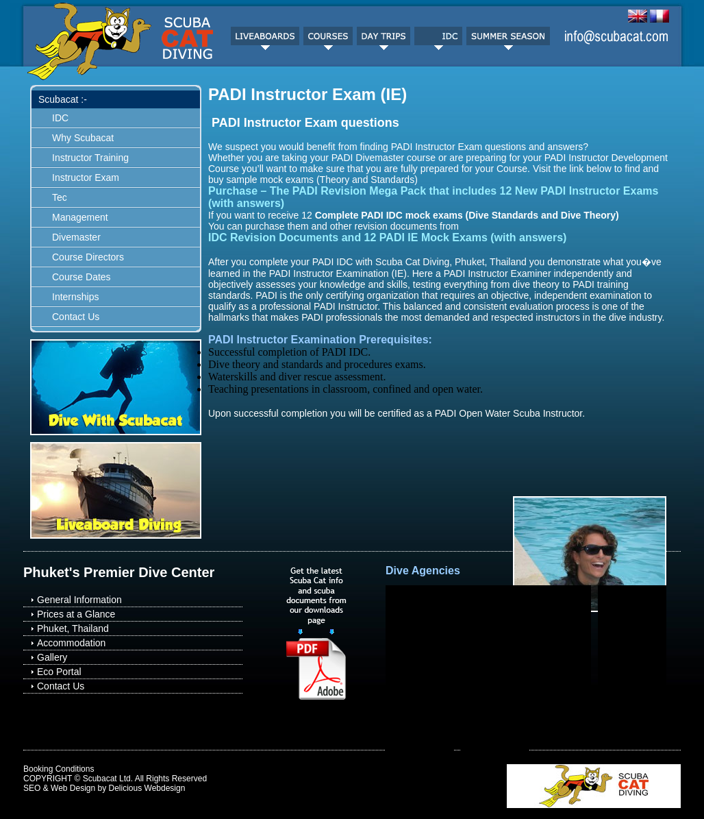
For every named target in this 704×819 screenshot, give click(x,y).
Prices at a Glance (76, 614)
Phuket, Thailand (73, 628)
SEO (31, 788)
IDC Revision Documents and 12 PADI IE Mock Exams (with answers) (387, 237)
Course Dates (81, 276)
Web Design (73, 788)
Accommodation (71, 642)
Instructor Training (90, 157)
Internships (75, 296)
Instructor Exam (85, 177)
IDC (60, 117)
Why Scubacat (83, 137)
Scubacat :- (62, 99)
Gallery (52, 657)
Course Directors (88, 257)
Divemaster (76, 237)
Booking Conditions (58, 769)
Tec (59, 197)
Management (80, 217)
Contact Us (75, 316)
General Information (79, 599)
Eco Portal (59, 671)
